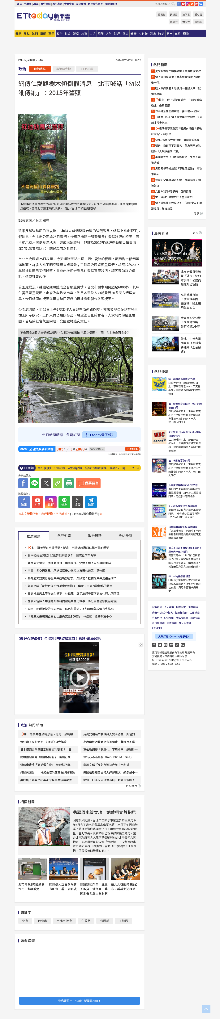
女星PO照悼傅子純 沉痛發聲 (173, 191)
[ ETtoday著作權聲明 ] (84, 514)
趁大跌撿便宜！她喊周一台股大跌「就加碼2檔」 (176, 91)
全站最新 (125, 535)
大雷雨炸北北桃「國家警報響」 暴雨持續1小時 (191, 322)
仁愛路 (86, 920)
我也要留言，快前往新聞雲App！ (79, 1001)
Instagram (165, 645)
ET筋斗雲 (87, 69)
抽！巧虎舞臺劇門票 (179, 460)
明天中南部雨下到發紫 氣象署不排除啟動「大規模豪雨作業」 (176, 148)
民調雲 (174, 14)
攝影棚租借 (111, 3)
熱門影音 (64, 535)
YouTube (183, 4)
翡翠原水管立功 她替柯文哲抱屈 (104, 812)
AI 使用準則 (185, 623)
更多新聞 (131, 449)
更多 (198, 213)
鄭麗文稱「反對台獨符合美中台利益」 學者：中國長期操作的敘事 (70, 586)
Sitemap (169, 617)
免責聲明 (172, 623)
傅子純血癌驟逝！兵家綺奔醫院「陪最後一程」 (176, 79)
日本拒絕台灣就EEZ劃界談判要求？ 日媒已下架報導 (62, 555)
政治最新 (95, 535)
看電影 (161, 14)
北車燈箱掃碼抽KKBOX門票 (183, 485)
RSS (192, 4)
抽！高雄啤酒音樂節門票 (181, 379)
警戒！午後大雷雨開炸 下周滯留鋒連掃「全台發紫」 (191, 345)
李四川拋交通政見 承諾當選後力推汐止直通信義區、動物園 (66, 570)
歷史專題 (57, 3)
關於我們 (181, 607)
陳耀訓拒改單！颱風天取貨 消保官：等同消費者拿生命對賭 (94, 889)
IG (188, 4)
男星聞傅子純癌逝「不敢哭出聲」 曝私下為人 (176, 171)
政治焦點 (40, 69)
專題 (51, 33)
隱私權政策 (182, 617)
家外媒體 (81, 3)
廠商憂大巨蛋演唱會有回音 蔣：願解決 (63, 886)
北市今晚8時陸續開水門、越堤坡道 (31, 886)
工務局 (123, 920)
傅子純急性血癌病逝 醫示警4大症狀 (177, 111)
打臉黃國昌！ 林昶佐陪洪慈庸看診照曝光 (47, 772)
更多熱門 (133, 786)
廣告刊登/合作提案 (162, 612)
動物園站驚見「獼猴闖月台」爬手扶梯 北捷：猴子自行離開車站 (69, 563)
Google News (201, 4)
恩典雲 (174, 21)
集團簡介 (193, 607)
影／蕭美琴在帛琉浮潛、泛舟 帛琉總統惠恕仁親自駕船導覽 (70, 548)
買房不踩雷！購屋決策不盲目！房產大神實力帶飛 (185, 549)
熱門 (35, 33)
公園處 (104, 920)
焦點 (27, 33)
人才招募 (169, 607)
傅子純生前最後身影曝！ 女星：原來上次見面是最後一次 (77, 468)
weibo (196, 4)
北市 (25, 920)
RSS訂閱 (157, 628)
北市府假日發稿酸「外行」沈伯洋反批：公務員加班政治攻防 (191, 278)
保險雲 (186, 21)
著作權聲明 (158, 623)
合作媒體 (195, 612)
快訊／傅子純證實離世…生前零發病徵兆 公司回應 (176, 102)
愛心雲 (198, 14)
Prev (138, 468)
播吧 (43, 33)
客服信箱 (157, 617)
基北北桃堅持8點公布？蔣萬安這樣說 (124, 886)
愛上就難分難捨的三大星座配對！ (175, 197)
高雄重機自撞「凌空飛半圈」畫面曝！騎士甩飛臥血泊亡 (191, 301)
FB (179, 4)
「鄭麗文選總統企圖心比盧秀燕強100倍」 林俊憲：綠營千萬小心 (70, 616)
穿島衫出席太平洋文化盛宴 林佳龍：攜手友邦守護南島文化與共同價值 (73, 593)
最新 (18, 33)
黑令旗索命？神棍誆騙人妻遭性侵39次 (178, 71)
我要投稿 (157, 607)
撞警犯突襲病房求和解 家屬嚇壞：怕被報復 (176, 182)
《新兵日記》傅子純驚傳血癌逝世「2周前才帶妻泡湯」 (176, 119)
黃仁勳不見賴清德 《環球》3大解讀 (43, 742)
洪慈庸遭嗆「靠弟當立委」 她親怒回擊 (45, 765)
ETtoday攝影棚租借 (179, 576)
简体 (19, 3)
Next (133, 468)
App (36, 3)
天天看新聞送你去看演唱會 (182, 506)
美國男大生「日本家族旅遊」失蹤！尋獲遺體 (176, 160)
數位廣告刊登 (95, 3)
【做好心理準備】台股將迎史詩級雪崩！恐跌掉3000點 (59, 638)
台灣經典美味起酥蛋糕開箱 (182, 527)
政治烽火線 (63, 69)
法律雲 (186, 14)
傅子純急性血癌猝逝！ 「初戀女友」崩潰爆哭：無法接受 (176, 205)
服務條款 (195, 617)
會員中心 (69, 3)
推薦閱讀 (34, 536)
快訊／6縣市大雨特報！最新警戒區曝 (177, 140)
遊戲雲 (198, 21)
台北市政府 (64, 920)
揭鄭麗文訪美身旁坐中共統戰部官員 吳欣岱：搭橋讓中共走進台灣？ (72, 578)
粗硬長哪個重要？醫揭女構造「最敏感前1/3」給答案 (176, 131)
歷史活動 (45, 3)
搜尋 (173, 4)
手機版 (27, 3)
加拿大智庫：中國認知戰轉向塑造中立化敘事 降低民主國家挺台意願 (72, 601)
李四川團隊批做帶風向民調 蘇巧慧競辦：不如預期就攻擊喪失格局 (71, 609)
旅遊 (84, 33)
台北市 (42, 920)
